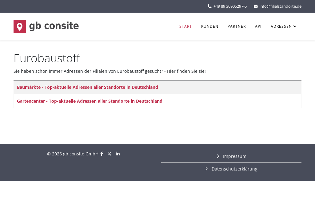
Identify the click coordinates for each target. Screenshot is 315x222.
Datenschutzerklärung (233, 169)
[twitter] (109, 154)
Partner (237, 26)
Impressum (234, 156)
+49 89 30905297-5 (230, 6)
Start (185, 26)
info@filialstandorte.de (280, 6)
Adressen (281, 26)
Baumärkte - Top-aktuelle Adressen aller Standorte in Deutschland (87, 87)
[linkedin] (118, 154)
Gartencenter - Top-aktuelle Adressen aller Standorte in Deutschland (89, 101)
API (258, 26)
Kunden (209, 26)
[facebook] (101, 154)
